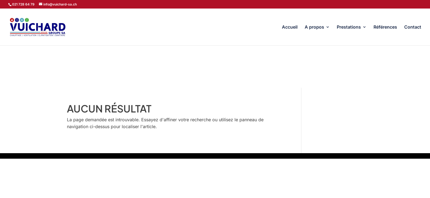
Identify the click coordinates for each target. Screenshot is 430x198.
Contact (412, 27)
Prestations (349, 27)
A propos (314, 27)
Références (385, 27)
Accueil (290, 27)
